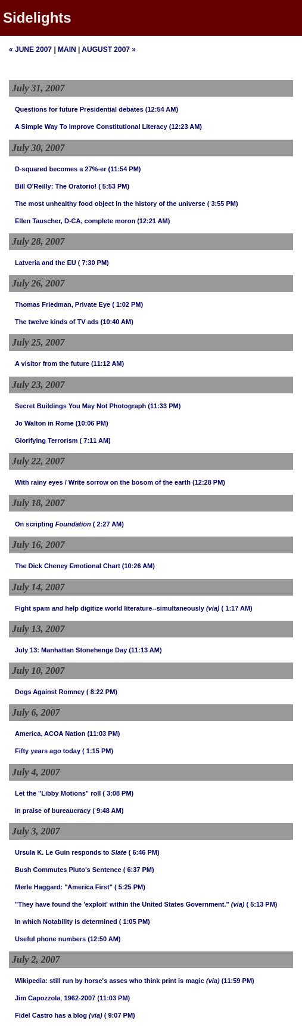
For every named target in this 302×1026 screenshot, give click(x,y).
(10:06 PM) (92, 423)
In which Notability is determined (66, 921)
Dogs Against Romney (50, 691)
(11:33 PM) (164, 405)
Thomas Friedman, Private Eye (62, 304)
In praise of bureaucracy (53, 810)
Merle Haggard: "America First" (64, 887)
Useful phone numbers (50, 938)
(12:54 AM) (161, 109)
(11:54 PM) (124, 168)
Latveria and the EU (45, 262)
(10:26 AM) (138, 565)
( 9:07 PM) (119, 1015)
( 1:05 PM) (134, 921)
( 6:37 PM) (138, 869)
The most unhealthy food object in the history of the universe (110, 203)
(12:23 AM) (185, 126)
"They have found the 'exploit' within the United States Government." (122, 904)
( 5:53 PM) (113, 186)
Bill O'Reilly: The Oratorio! (55, 186)
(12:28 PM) (208, 482)
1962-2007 (80, 998)
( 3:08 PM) (117, 793)
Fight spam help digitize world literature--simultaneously (109, 608)
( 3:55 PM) (222, 203)
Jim (20, 998)
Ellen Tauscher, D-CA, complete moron (75, 220)
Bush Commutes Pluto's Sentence (68, 869)
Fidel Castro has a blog (51, 1015)
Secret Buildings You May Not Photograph (80, 405)
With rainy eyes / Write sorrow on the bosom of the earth (103, 482)
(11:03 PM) (103, 733)
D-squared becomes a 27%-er (60, 168)
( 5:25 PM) (129, 887)
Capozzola (44, 998)
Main (67, 49)
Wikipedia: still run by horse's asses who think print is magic (109, 980)
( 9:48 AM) (107, 810)
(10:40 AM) (117, 321)
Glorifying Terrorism (46, 440)
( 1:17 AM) (237, 608)
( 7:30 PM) (93, 262)
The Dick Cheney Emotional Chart (67, 565)
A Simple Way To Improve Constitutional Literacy (91, 126)
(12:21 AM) (153, 220)
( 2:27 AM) (108, 524)
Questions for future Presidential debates (79, 109)
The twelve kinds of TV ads (57, 321)
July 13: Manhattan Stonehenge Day (71, 650)
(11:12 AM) (107, 363)
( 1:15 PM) (97, 750)
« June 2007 (30, 49)
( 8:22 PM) (101, 691)
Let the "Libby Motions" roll (58, 793)
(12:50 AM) (104, 938)
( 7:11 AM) (95, 440)
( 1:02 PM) (127, 304)
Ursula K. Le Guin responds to (71, 852)
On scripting (53, 524)
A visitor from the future (52, 363)
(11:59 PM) (238, 980)
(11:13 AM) (145, 650)
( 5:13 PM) (262, 904)
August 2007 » (109, 49)
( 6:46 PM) (144, 852)
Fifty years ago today (47, 750)
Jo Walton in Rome (44, 423)
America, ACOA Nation (50, 733)
